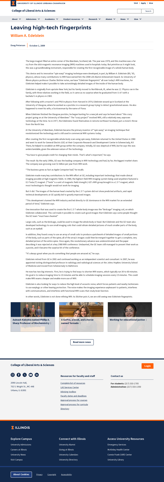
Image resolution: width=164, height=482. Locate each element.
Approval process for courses (74, 400)
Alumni (109, 19)
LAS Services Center (70, 387)
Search (148, 11)
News (123, 19)
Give (151, 3)
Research (93, 19)
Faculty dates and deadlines (74, 395)
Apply (143, 3)
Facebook (18, 375)
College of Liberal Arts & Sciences (33, 11)
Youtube (30, 375)
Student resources (71, 19)
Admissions (31, 19)
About (15, 19)
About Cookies (21, 474)
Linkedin (36, 375)
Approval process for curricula (74, 404)
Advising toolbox (68, 391)
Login (147, 366)
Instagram (12, 375)
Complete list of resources (73, 383)
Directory (65, 408)
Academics (50, 19)
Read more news (82, 342)
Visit (136, 3)
